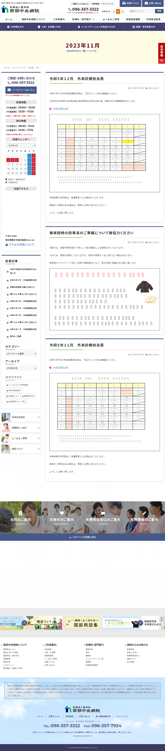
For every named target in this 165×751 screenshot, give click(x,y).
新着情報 (130, 649)
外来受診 (48, 649)
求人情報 (130, 662)
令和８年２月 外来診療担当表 (23, 315)
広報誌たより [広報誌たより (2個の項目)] (14, 396)
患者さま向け (153, 88)
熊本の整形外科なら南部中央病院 (81, 747)
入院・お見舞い (50, 652)
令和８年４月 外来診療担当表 (23, 301)
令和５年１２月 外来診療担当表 (77, 78)
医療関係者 (48, 655)
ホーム (40, 716)
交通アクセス (49, 662)
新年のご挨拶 (15, 336)
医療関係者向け (133, 655)
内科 (87, 652)
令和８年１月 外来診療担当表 (23, 329)
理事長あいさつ (9, 649)
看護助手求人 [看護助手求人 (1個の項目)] (29, 396)
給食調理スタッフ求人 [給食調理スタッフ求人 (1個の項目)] (17, 401)
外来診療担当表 (60, 108)
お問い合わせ (49, 665)
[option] (43, 623)
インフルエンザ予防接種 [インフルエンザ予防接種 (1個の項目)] (18, 385)
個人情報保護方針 (103, 716)
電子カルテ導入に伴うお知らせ (23, 294)
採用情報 (95, 4)
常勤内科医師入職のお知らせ (22, 287)
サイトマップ (108, 4)
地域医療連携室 (92, 665)
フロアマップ (8, 665)
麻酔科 (88, 655)
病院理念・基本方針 (11, 655)
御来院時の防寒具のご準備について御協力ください (92, 232)
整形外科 (89, 649)
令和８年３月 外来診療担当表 (23, 308)
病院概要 (6, 659)
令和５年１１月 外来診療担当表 (77, 344)
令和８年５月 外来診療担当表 (23, 280)
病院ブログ (131, 659)
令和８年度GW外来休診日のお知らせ (23, 271)
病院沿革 (6, 662)
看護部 (88, 662)
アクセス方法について (19, 244)
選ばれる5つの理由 (10, 652)
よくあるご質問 (50, 659)
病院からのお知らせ (81, 4)
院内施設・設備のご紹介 (13, 668)
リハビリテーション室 (94, 659)
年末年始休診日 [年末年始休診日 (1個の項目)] (15, 390)
